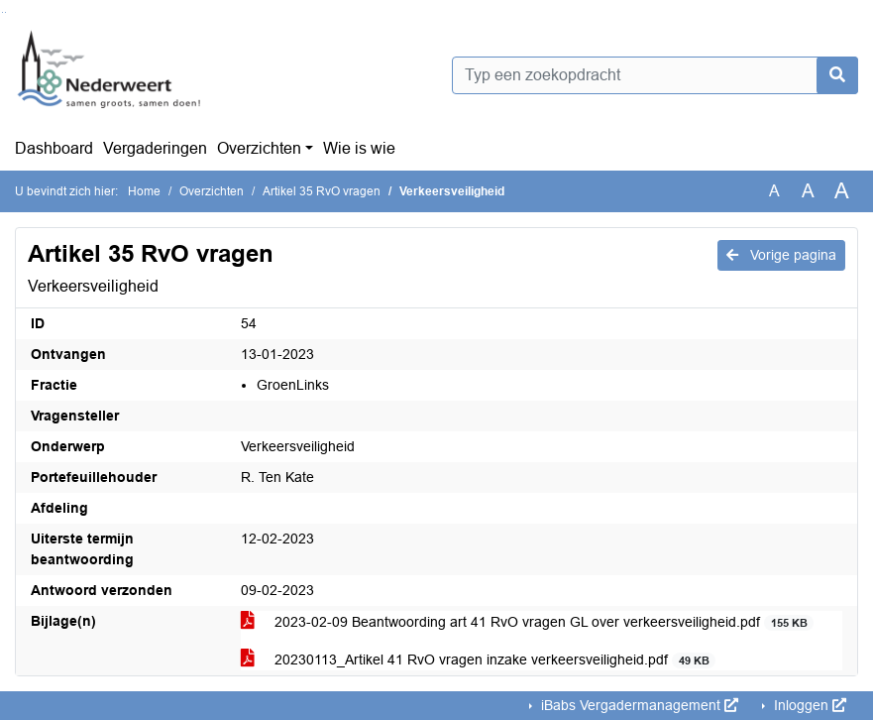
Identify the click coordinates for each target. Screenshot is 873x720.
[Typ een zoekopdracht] (655, 75)
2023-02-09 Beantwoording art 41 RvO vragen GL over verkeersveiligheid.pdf (527, 622)
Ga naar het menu (5, 12)
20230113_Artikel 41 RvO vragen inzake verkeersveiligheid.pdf (478, 660)
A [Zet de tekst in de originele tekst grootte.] (774, 190)
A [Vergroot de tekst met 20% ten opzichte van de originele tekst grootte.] (808, 190)
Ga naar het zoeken (2, 12)
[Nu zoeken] (837, 75)
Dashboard (54, 148)
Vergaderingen (155, 148)
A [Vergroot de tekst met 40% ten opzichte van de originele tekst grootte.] (841, 191)
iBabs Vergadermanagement (637, 705)
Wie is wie (359, 148)
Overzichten (259, 148)
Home (144, 191)
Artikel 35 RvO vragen (322, 191)
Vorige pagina (781, 255)
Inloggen (808, 705)
